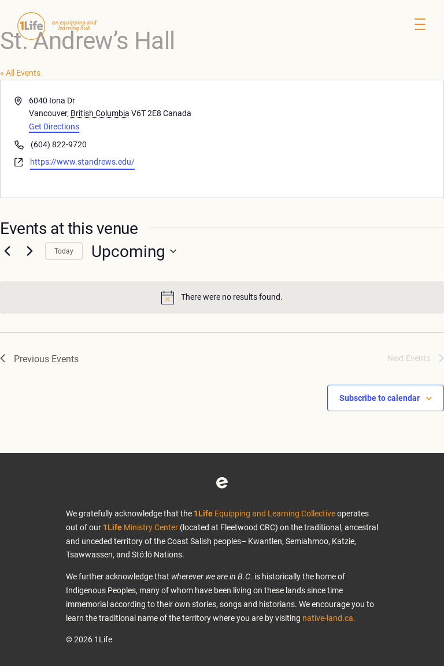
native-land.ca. (329, 617)
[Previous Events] (7, 251)
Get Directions (54, 126)
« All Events (20, 72)
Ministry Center (140, 527)
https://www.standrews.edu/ (82, 161)
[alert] (222, 297)
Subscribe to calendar (379, 397)
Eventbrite (222, 483)
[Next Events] (29, 251)
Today (63, 250)
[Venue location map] (332, 139)
